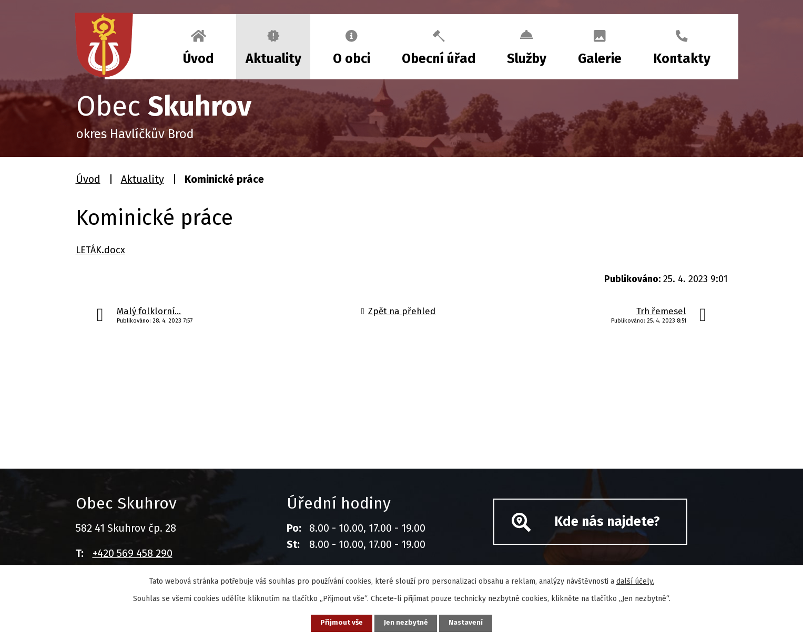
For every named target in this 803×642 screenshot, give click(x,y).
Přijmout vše (338, 622)
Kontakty (681, 59)
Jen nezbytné (406, 622)
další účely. (635, 580)
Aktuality (273, 59)
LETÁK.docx (100, 250)
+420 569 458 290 (132, 553)
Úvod (198, 59)
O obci (351, 59)
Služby (526, 59)
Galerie (600, 59)
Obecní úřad (439, 59)
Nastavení (470, 622)
